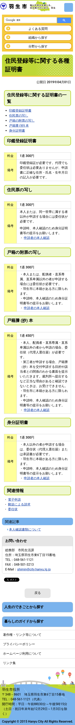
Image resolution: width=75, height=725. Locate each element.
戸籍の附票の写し (22, 120)
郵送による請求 (19, 504)
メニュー (68, 7)
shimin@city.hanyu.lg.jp (34, 569)
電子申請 (14, 500)
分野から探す (38, 46)
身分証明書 (17, 130)
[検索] (30, 20)
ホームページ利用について (22, 653)
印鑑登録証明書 (20, 110)
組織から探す (38, 37)
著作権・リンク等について (22, 635)
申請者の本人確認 (36, 238)
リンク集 (9, 663)
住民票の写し (18, 115)
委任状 (13, 509)
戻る (37, 593)
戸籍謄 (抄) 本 (19, 125)
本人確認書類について (25, 529)
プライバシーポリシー (19, 644)
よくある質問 (38, 29)
